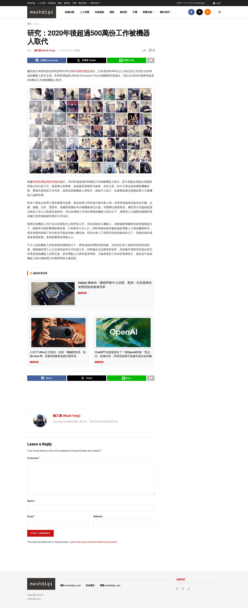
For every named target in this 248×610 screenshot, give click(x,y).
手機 (74, 3)
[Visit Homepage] (41, 12)
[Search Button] (219, 12)
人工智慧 (41, 3)
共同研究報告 (81, 72)
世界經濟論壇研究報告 (46, 182)
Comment (34, 460)
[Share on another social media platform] (151, 61)
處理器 (67, 3)
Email (31, 518)
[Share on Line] (126, 61)
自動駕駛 (52, 3)
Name (31, 503)
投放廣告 (90, 587)
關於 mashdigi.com (70, 587)
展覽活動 (82, 3)
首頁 (29, 24)
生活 (37, 24)
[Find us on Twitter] (199, 12)
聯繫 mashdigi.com (110, 587)
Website (97, 518)
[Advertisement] (91, 396)
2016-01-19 (66, 50)
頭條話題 (31, 3)
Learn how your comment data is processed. (93, 544)
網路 (60, 3)
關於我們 (95, 3)
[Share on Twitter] (86, 61)
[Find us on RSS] (207, 12)
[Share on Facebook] (46, 61)
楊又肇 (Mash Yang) (44, 50)
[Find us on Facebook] (191, 12)
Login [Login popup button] (217, 3)
